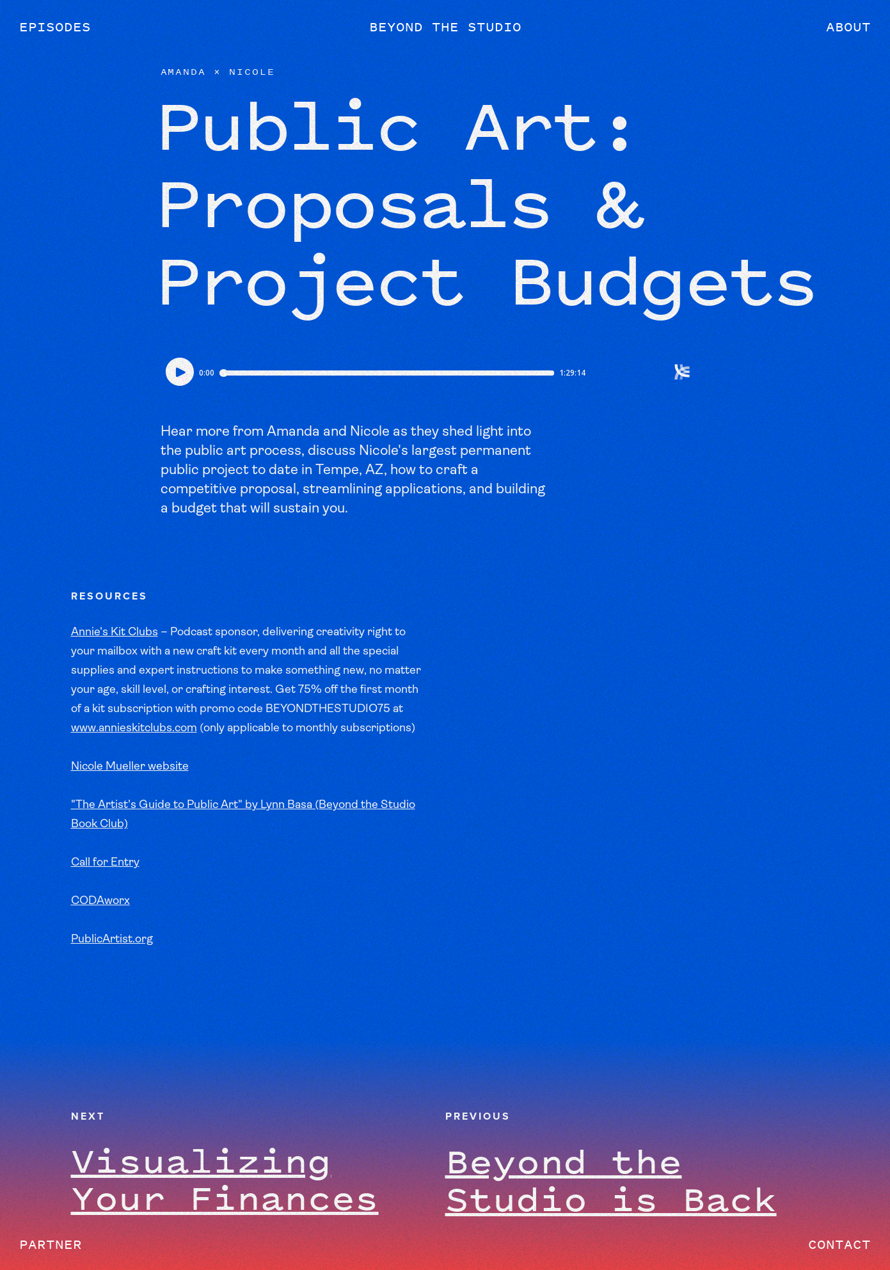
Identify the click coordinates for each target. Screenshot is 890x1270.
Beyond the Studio (445, 26)
